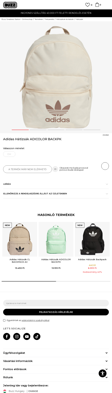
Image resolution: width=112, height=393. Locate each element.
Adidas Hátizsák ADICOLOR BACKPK (56, 260)
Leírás (54, 184)
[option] (56, 13)
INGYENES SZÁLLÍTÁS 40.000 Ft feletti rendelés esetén (56, 13)
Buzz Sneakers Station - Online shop (17, 19)
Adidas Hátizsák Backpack (92, 259)
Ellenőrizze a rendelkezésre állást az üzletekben (54, 193)
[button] (105, 166)
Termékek (39, 19)
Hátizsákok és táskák (65, 19)
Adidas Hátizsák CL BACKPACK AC (20, 260)
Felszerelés (49, 19)
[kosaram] (97, 6)
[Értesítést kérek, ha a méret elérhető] (9, 154)
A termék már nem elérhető (27, 169)
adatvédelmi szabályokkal (35, 320)
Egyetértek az (28, 320)
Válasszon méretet (13, 148)
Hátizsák (79, 19)
